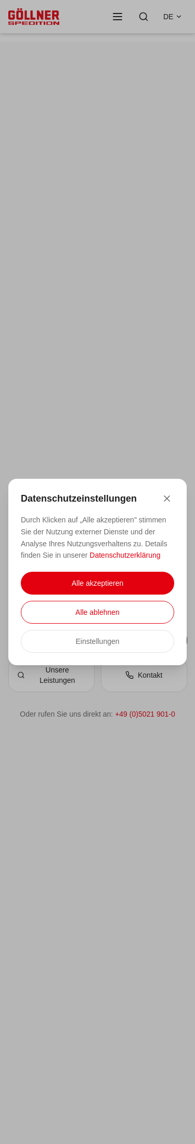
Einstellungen (97, 641)
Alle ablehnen (97, 612)
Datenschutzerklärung (124, 555)
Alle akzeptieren (98, 583)
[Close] (167, 498)
